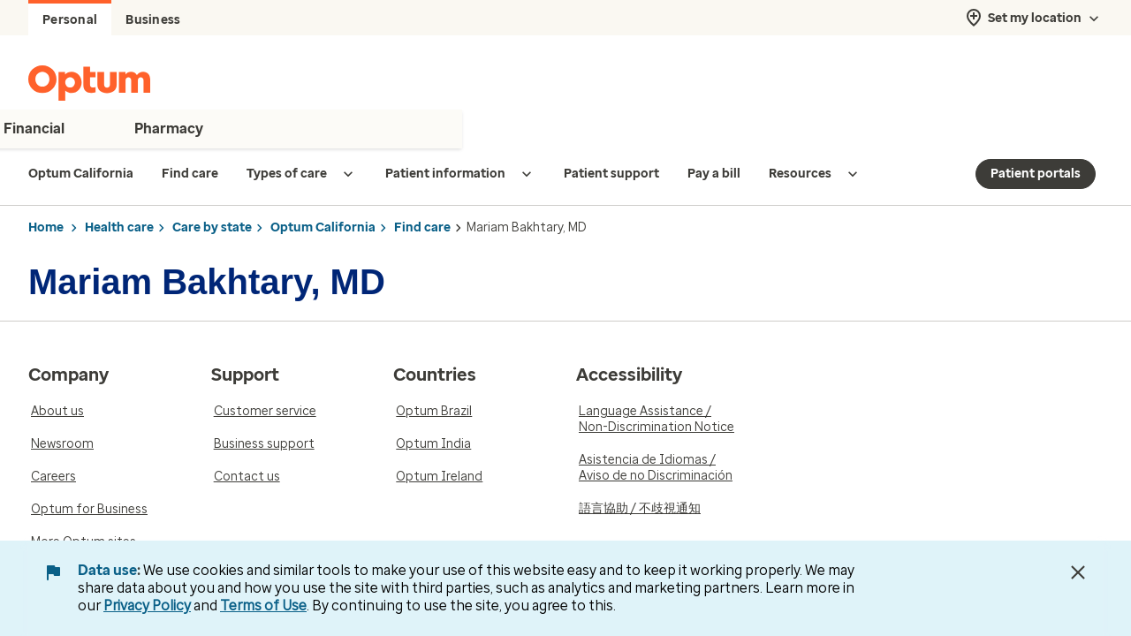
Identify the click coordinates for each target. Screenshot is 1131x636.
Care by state (212, 227)
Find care (422, 227)
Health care (119, 227)
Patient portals (1036, 173)
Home (46, 227)
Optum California (323, 227)
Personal (69, 19)
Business (152, 19)
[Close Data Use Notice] (1078, 572)
